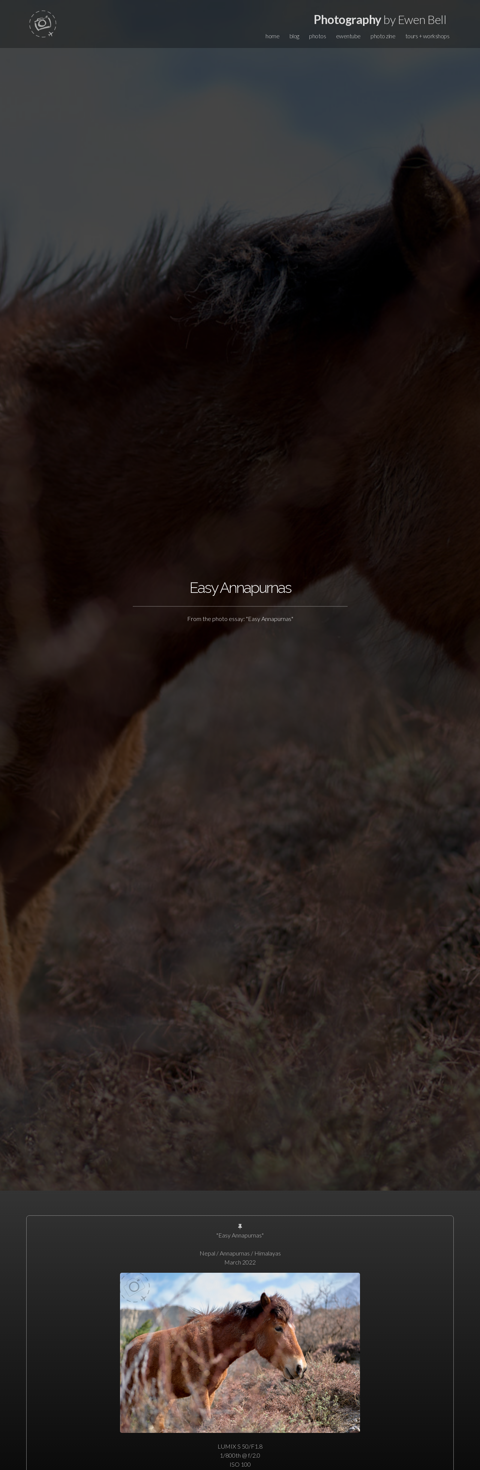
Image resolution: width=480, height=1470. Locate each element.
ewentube (348, 35)
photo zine (382, 35)
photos (317, 35)
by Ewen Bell (380, 19)
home (272, 35)
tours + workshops (427, 35)
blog (294, 35)
